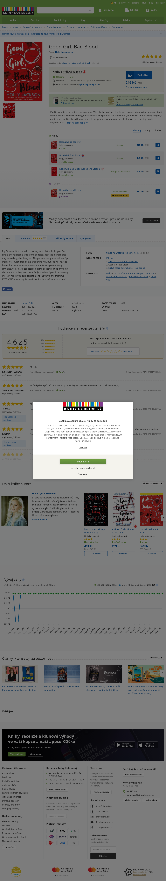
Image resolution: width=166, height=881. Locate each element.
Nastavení (83, 474)
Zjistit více (83, 447)
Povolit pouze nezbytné (83, 468)
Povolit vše (83, 461)
